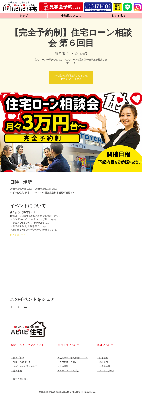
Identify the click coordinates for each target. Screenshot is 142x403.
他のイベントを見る (71, 79)
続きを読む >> (17, 235)
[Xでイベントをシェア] (18, 307)
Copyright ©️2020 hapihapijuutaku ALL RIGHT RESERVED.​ (67, 392)
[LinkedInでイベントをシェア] (25, 307)
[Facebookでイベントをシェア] (11, 307)
